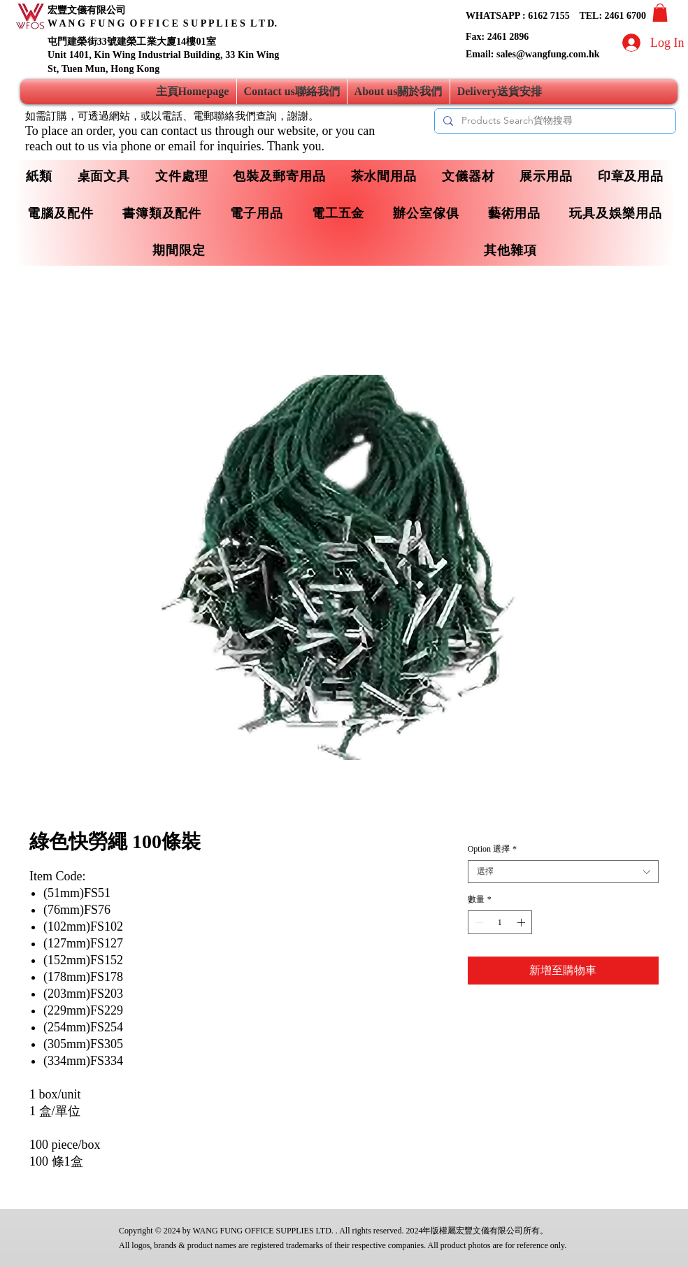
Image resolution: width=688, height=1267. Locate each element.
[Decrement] (477, 922)
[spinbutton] (500, 922)
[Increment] (522, 922)
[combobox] (563, 871)
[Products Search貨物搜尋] (553, 121)
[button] (660, 12)
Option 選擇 (492, 849)
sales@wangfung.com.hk (548, 54)
